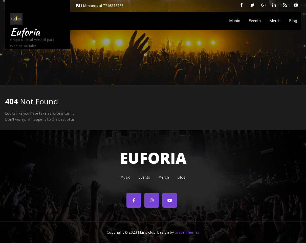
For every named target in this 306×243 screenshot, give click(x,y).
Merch (274, 20)
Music (234, 20)
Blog (293, 20)
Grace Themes (186, 232)
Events (255, 20)
